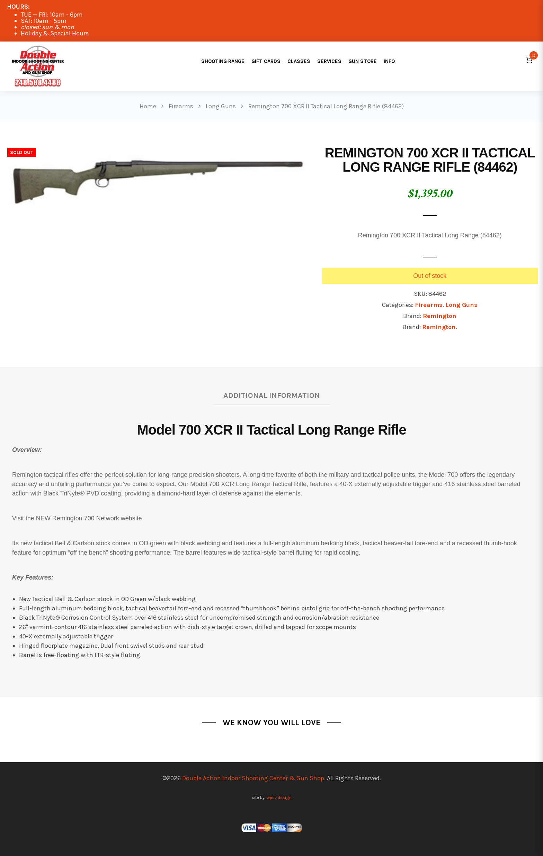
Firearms (429, 305)
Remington (439, 316)
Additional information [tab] (271, 395)
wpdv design (279, 797)
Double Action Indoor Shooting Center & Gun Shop (253, 778)
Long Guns (461, 305)
